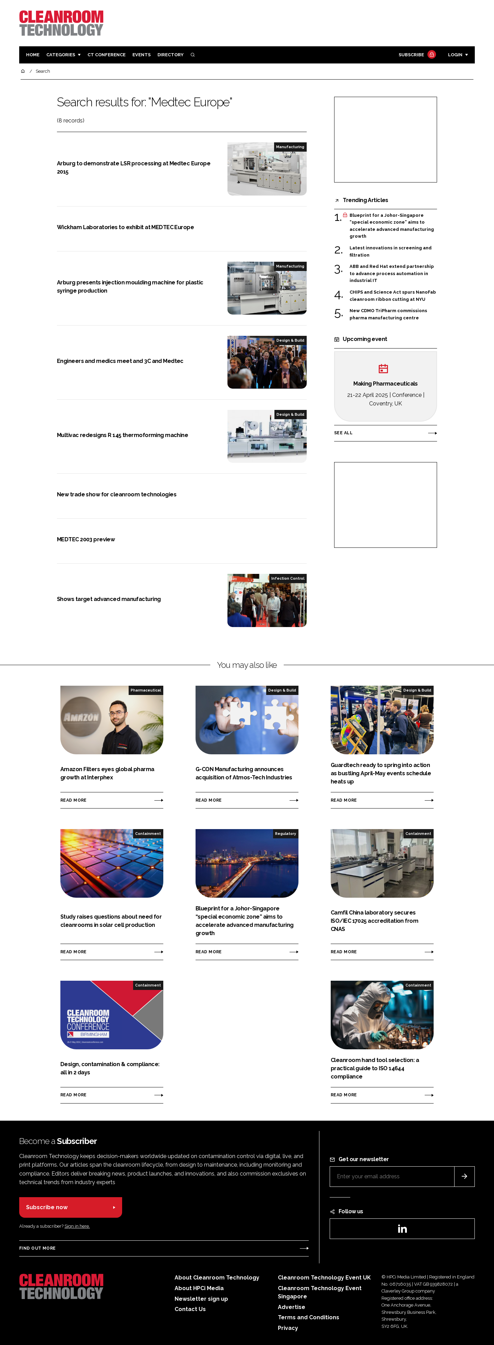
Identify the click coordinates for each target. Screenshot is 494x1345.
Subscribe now (47, 1207)
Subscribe (416, 55)
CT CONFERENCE (106, 54)
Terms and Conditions (308, 1317)
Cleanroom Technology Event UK (324, 1277)
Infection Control (287, 578)
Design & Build (290, 340)
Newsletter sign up (201, 1299)
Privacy (288, 1328)
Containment (148, 833)
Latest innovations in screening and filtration (391, 251)
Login (455, 54)
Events (141, 54)
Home (32, 54)
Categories (60, 54)
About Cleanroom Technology (217, 1277)
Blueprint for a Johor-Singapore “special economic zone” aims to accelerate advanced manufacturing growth (392, 226)
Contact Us (190, 1309)
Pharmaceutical (146, 690)
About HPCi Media (199, 1288)
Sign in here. (77, 1226)
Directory (170, 54)
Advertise (291, 1307)
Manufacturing (290, 147)
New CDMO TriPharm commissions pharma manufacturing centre (388, 314)
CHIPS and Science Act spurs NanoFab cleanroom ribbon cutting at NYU (393, 296)
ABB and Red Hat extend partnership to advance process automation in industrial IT (392, 273)
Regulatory (285, 833)
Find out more (37, 1248)
